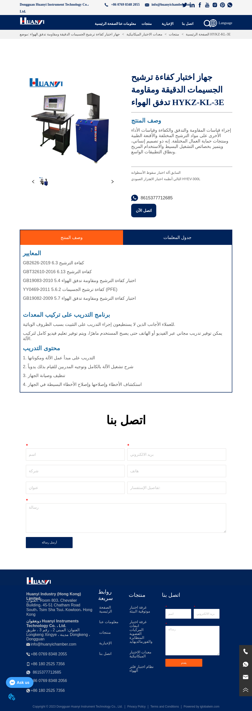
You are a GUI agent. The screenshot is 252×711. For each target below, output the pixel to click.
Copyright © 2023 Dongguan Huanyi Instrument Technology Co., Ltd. (78, 706)
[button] (147, 24)
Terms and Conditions (164, 706)
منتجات (174, 34)
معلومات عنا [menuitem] (127, 24)
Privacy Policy (136, 706)
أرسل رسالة (49, 542)
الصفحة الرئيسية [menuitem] (106, 24)
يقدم (184, 662)
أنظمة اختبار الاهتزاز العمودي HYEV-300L (165, 179)
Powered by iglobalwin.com (201, 706)
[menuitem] (147, 23)
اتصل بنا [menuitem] (187, 24)
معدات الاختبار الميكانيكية (144, 34)
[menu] (146, 23)
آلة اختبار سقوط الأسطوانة (150, 172)
